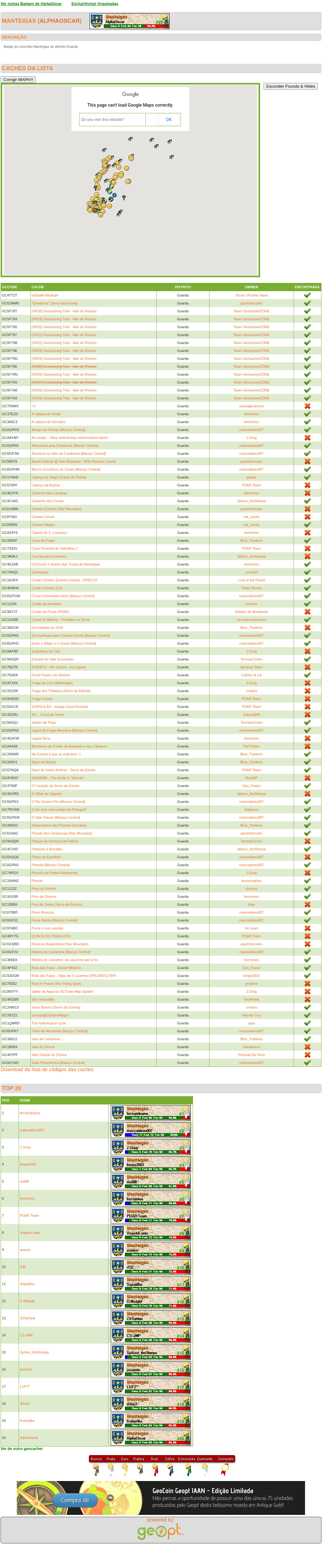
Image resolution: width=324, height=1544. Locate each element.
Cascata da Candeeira (49, 556)
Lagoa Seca (41, 738)
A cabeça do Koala (46, 414)
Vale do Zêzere (43, 1047)
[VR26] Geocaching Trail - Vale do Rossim (64, 374)
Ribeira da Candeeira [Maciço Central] (61, 952)
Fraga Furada (42, 699)
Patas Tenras (251, 588)
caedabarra (251, 1047)
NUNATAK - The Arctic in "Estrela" (58, 778)
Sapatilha (27, 1284)
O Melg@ (27, 1301)
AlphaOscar (60, 21)
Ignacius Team (251, 667)
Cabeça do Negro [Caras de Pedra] (59, 477)
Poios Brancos (43, 912)
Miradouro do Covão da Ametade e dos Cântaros (69, 746)
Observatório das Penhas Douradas (59, 825)
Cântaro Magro (43, 525)
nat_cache (251, 517)
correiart (251, 572)
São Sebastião (43, 999)
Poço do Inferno (44, 889)
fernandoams (30, 1113)
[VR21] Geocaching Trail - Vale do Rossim (64, 335)
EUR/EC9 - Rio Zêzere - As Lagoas (59, 667)
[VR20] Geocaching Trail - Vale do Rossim (64, 327)
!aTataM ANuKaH (45, 295)
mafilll (24, 1181)
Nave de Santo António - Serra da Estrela (64, 770)
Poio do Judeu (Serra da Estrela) (57, 904)
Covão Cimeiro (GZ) (47, 588)
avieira (25, 1250)
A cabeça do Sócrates (48, 422)
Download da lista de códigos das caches (47, 1069)
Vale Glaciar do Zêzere (49, 1055)
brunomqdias (251, 881)
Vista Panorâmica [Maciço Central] (58, 1063)
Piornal (37, 881)
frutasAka (27, 1420)
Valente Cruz (251, 1015)
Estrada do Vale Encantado (53, 659)
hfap (251, 904)
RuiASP (251, 778)
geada (251, 477)
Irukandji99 (251, 714)
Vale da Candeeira (46, 1039)
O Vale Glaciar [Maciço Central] (56, 817)
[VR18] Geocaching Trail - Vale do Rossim (64, 311)
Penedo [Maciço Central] (51, 865)
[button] (90, 210)
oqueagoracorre (251, 406)
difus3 (24, 1403)
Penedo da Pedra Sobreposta (55, 873)
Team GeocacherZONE (252, 311)
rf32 (23, 1267)
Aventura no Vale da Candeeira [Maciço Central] (69, 453)
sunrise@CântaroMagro (50, 1015)
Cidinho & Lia (251, 675)
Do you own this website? (102, 119)
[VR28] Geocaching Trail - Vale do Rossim (64, 390)
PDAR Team (251, 485)
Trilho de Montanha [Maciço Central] (60, 1031)
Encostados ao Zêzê (47, 627)
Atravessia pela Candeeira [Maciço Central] (65, 445)
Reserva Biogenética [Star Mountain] (60, 944)
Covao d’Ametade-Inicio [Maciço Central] (63, 596)
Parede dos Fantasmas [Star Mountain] (62, 833)
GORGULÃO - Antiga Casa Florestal (60, 707)
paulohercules (252, 303)
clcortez (252, 604)
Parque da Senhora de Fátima (55, 841)
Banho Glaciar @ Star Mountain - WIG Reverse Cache (74, 461)
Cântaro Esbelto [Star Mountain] (56, 509)
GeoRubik (251, 999)
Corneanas (40, 572)
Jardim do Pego (44, 722)
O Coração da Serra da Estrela (55, 786)
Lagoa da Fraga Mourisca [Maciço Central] (64, 730)
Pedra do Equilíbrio (46, 857)
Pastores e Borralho (47, 849)
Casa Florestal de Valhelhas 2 (55, 548)
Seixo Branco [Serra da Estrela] (56, 1007)
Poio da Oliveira (44, 896)
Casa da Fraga (43, 540)
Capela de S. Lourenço (49, 532)
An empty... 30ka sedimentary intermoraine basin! (70, 438)
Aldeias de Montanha (251, 612)
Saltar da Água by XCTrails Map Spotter (62, 991)
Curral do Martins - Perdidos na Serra (61, 620)
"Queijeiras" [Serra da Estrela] (55, 303)
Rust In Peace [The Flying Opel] (56, 983)
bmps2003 (251, 976)
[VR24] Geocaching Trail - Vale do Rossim (64, 358)
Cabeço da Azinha (46, 485)
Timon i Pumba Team (251, 295)
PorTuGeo (251, 746)
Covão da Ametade (46, 604)
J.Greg (251, 438)
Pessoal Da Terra (251, 1055)
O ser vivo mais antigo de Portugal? (59, 809)
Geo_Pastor (251, 786)
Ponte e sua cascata (47, 928)
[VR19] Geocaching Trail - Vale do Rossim (64, 319)
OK (168, 119)
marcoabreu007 (251, 430)
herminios (251, 414)
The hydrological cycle (49, 1023)
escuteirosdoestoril (251, 620)
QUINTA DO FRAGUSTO (51, 936)
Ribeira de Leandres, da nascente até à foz (65, 960)
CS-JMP (26, 1335)
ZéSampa (27, 1318)
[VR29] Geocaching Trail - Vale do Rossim (64, 398)
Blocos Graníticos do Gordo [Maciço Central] (66, 469)
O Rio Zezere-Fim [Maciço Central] (58, 801)
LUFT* (25, 1386)
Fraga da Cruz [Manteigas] (52, 683)
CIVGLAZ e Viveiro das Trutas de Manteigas (66, 564)
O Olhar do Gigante (47, 794)
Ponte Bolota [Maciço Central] (55, 920)
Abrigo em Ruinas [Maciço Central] (58, 430)
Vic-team (251, 928)
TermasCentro (251, 659)
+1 (34, 406)
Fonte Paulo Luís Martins (51, 675)
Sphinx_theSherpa (251, 501)
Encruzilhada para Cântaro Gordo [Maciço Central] (71, 635)
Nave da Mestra (44, 762)
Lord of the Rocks (251, 580)
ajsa (251, 1023)
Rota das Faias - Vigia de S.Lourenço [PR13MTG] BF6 (74, 976)
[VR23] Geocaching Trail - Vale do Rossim (64, 351)
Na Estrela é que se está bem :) (56, 754)
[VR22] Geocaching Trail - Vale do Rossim (64, 343)
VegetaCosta (30, 1233)
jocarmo (26, 1369)
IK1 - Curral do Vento (48, 714)
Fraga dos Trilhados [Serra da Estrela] (61, 691)
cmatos (251, 691)
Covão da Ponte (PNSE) (50, 612)
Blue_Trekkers (251, 540)
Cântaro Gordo (43, 517)
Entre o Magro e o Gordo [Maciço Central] (64, 643)
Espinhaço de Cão (46, 651)
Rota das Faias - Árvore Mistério (57, 968)
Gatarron (251, 809)
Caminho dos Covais (48, 501)
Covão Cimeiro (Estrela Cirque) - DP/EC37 (64, 580)
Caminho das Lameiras (49, 493)
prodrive (251, 983)
